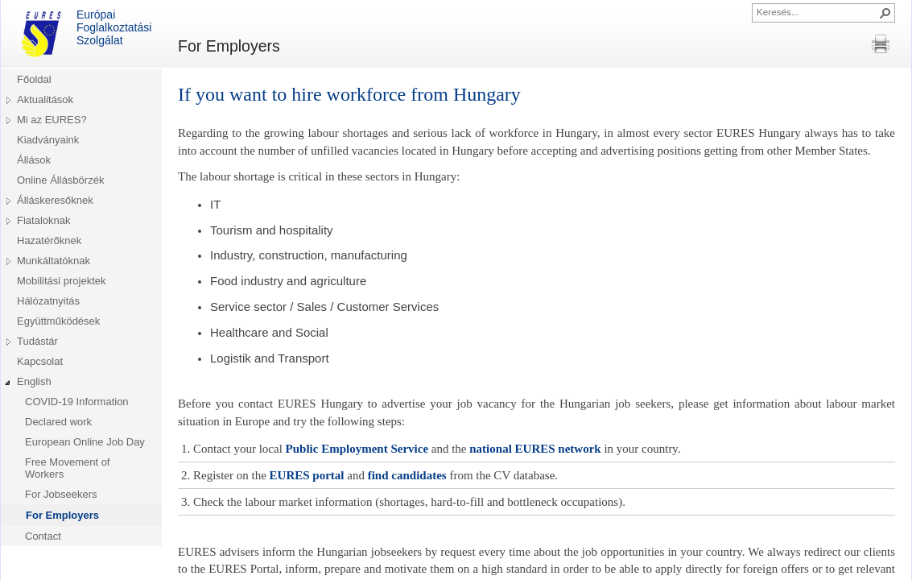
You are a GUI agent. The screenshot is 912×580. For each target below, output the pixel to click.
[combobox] (817, 11)
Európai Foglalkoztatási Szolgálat (84, 34)
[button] (885, 13)
